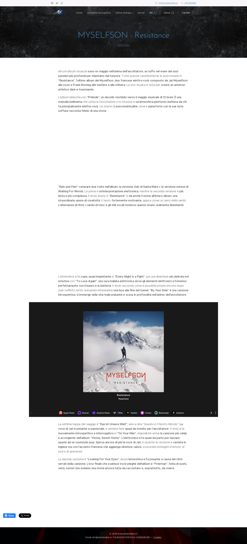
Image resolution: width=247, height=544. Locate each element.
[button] (169, 13)
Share (9, 515)
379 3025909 (190, 3)
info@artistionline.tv (168, 3)
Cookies (157, 537)
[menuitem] (78, 13)
